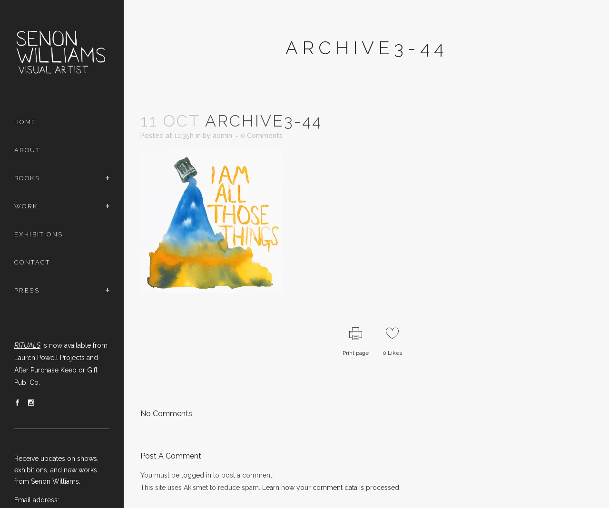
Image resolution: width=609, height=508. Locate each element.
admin (222, 135)
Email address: (36, 500)
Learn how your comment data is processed (330, 487)
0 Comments (262, 135)
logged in (196, 475)
